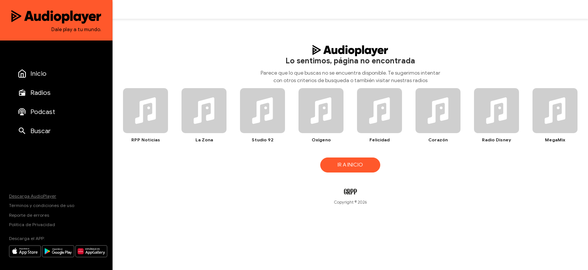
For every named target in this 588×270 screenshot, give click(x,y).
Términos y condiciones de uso (41, 205)
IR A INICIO (350, 165)
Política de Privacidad (32, 224)
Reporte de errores (29, 215)
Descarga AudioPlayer (32, 196)
